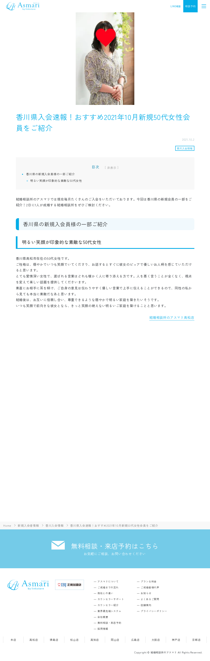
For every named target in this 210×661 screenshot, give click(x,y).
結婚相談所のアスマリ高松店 (171, 317)
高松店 (33, 640)
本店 (13, 640)
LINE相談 (176, 6)
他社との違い (105, 593)
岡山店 (115, 640)
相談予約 (190, 6)
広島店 (135, 640)
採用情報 (102, 628)
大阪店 (156, 640)
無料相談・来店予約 (109, 622)
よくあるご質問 (150, 599)
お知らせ (146, 593)
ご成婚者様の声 (150, 587)
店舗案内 (146, 605)
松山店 (74, 640)
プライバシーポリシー (154, 611)
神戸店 (176, 640)
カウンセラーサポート (110, 599)
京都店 (196, 640)
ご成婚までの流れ (107, 587)
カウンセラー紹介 (107, 605)
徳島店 (54, 640)
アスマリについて (107, 581)
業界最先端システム (109, 611)
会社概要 (102, 617)
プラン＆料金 (149, 581)
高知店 (94, 640)
